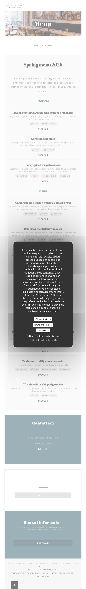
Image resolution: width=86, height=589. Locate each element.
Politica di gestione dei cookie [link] (43, 340)
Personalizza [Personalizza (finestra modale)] (43, 330)
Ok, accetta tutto (43, 319)
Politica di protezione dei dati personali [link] (44, 336)
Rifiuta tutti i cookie (43, 325)
